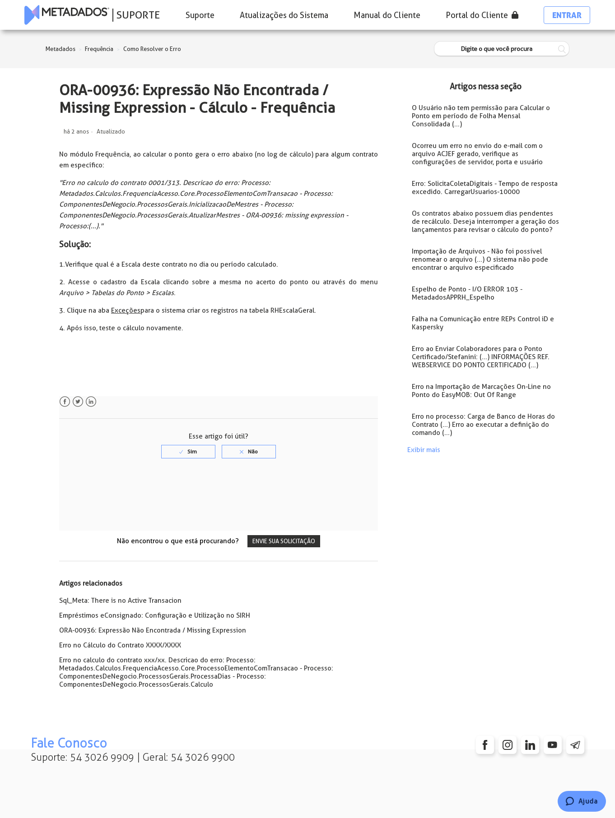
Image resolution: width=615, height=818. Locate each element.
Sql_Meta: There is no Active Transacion (120, 600)
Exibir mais (423, 450)
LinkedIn (91, 401)
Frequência (99, 49)
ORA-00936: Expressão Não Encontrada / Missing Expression (152, 630)
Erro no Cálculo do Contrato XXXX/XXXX (120, 645)
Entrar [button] (567, 15)
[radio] (188, 451)
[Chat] (582, 801)
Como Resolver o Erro (152, 49)
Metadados (60, 49)
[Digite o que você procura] (501, 49)
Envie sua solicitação (283, 541)
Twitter (78, 401)
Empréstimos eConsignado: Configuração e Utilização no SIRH (154, 615)
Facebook (64, 401)
